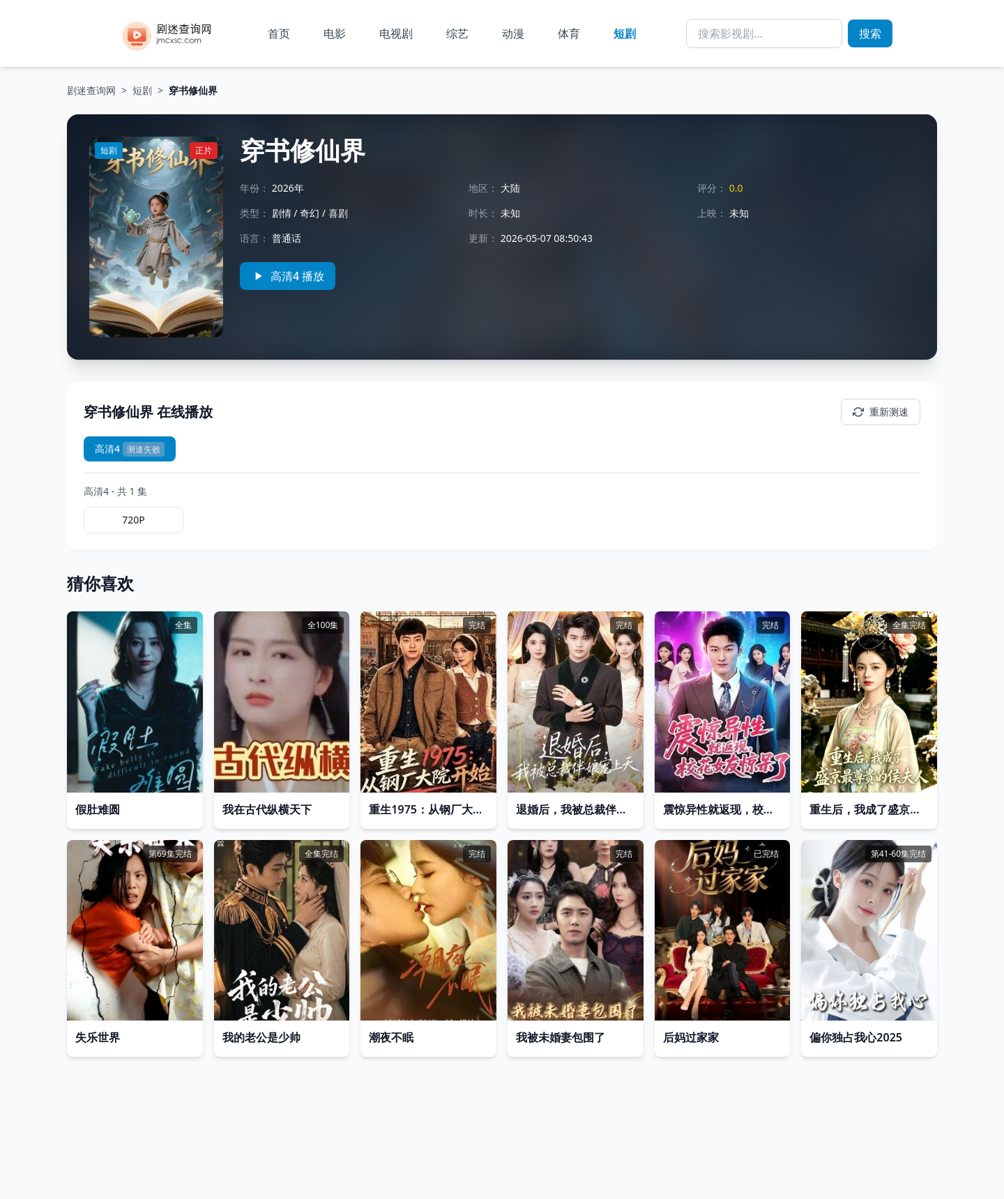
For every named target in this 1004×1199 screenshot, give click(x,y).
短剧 (625, 33)
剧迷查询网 (91, 90)
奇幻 (309, 213)
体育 (569, 33)
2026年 (288, 187)
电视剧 (396, 33)
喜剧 (338, 213)
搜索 (870, 33)
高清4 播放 (287, 276)
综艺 (457, 33)
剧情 (281, 213)
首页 (279, 33)
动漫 (513, 33)
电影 (335, 33)
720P (133, 519)
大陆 (510, 187)
